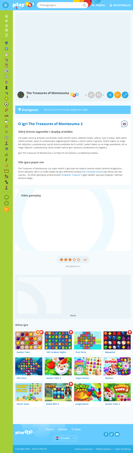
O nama (76, 429)
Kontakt (62, 429)
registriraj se (120, 5)
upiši (85, 109)
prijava (98, 5)
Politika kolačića (103, 449)
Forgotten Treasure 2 (72, 174)
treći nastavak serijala (92, 171)
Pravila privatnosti (83, 449)
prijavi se (75, 109)
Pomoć (50, 429)
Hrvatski (63, 438)
